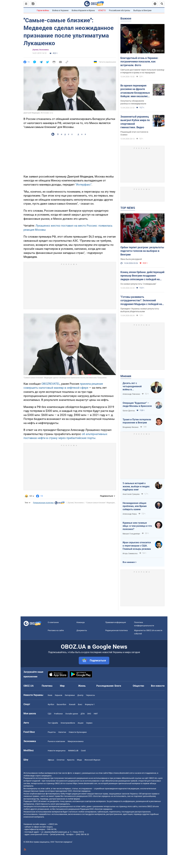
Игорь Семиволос (130, 554)
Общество (138, 685)
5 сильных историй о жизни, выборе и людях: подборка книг (136, 486)
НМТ (96, 714)
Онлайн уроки (71, 714)
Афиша (51, 760)
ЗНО (89, 714)
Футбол (51, 704)
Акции (80, 723)
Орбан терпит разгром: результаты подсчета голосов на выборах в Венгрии (142, 251)
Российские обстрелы (119, 10)
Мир (62, 685)
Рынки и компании (56, 741)
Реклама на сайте (56, 630)
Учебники (58, 714)
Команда (81, 622)
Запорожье (70, 695)
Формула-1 (90, 704)
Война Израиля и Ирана (83, 10)
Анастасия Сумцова (131, 494)
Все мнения (129, 562)
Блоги (118, 685)
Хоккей (72, 704)
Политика (47, 685)
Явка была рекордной (131, 259)
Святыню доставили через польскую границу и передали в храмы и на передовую (142, 71)
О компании (53, 622)
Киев (50, 695)
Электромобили (68, 723)
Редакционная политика (43, 503)
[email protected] (57, 834)
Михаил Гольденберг (131, 534)
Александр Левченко (131, 394)
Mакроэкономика (75, 741)
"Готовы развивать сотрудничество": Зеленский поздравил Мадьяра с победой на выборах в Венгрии (141, 300)
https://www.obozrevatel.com (120, 773)
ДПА (83, 714)
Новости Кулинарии (78, 732)
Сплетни (60, 760)
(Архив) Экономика (40, 50)
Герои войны (43, 10)
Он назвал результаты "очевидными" (138, 284)
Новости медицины (57, 750)
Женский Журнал (92, 760)
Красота (70, 760)
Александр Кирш (130, 514)
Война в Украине (60, 10)
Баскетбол (61, 704)
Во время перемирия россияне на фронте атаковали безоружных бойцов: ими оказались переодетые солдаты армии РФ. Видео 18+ (135, 91)
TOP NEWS (127, 208)
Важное (125, 18)
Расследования (105, 685)
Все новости (157, 685)
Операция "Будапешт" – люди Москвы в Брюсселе (137, 405)
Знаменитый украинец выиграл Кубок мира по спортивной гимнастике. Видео (135, 122)
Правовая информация (115, 622)
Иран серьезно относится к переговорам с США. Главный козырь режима (137, 545)
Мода (79, 760)
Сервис (89, 723)
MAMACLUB (73, 750)
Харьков (58, 695)
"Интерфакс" (83, 184)
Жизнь (82, 685)
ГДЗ (49, 714)
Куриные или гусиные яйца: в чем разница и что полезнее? (137, 526)
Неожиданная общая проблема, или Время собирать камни (135, 506)
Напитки (62, 732)
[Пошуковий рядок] (161, 3)
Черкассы (90, 695)
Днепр (80, 695)
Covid (83, 750)
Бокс (80, 704)
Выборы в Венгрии (142, 10)
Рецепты (52, 732)
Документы (82, 630)
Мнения (125, 376)
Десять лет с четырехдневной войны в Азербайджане (132, 386)
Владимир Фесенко (131, 427)
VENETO (102, 10)
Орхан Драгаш (129, 411)
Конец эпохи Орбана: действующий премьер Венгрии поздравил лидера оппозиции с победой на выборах (142, 276)
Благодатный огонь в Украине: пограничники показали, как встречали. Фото (139, 61)
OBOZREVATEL (50, 383)
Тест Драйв (53, 723)
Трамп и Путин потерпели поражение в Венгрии (137, 421)
